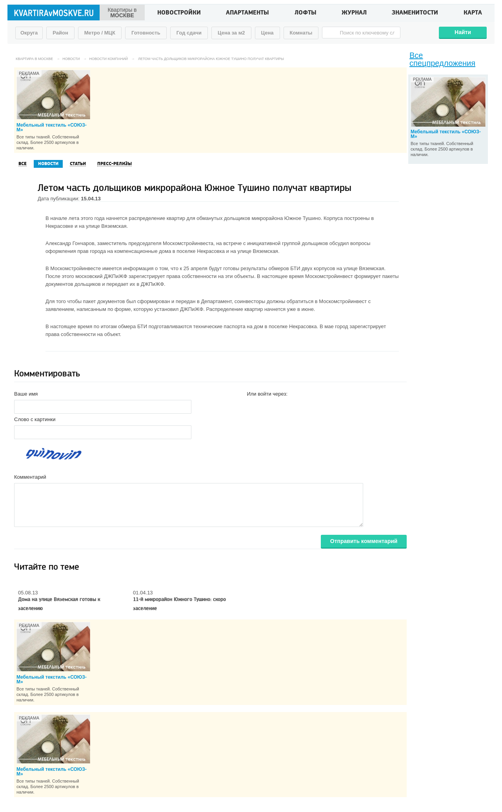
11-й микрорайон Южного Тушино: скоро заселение (179, 604)
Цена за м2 (231, 33)
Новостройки (179, 13)
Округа (29, 33)
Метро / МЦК (99, 33)
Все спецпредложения (442, 59)
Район (60, 33)
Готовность (145, 33)
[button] (253, 406)
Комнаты (301, 33)
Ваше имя (26, 394)
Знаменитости (415, 13)
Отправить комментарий (364, 541)
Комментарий (30, 477)
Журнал (354, 13)
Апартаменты (247, 13)
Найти (463, 32)
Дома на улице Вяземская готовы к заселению (59, 604)
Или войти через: (267, 394)
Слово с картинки (35, 419)
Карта (473, 13)
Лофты (305, 13)
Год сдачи (189, 33)
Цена (267, 33)
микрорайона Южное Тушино (285, 218)
